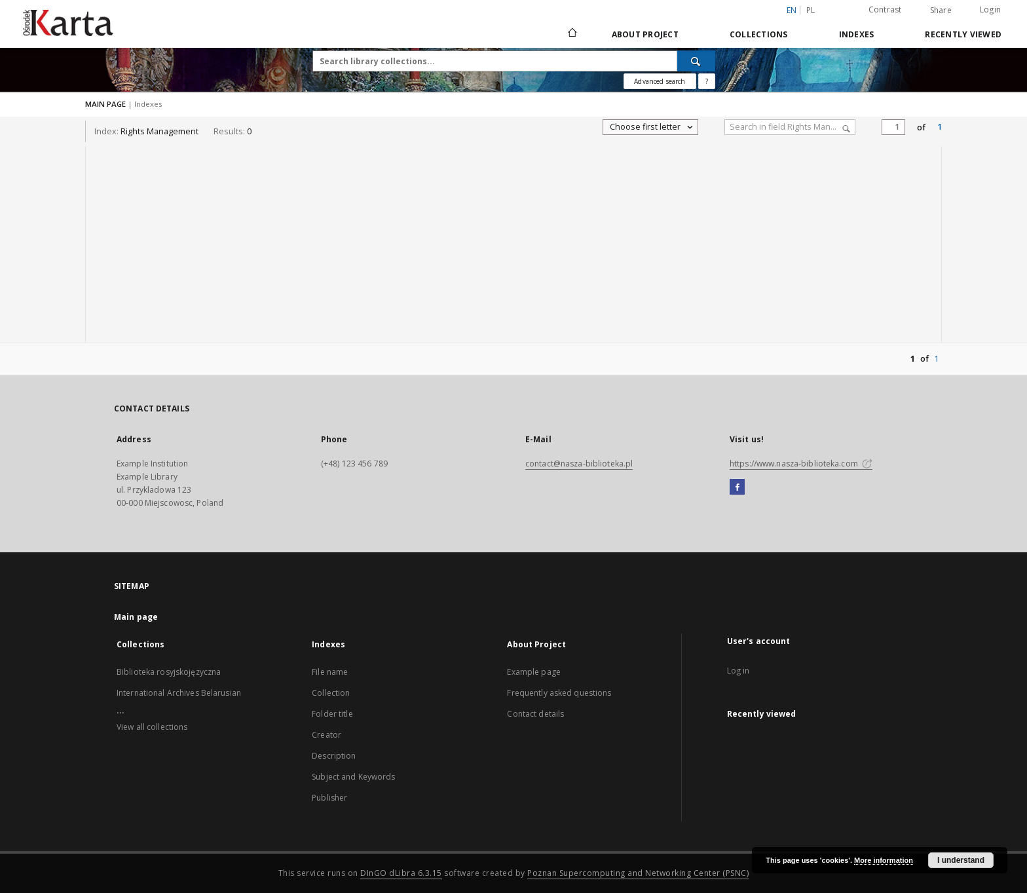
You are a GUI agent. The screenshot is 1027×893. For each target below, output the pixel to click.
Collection (331, 692)
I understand (960, 860)
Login (990, 9)
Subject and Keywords (353, 776)
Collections (759, 34)
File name (330, 671)
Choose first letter (652, 127)
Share (941, 10)
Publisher (329, 797)
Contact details (535, 713)
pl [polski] (810, 10)
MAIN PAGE (105, 104)
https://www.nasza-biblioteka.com (801, 463)
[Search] (696, 60)
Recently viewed (963, 34)
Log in (738, 670)
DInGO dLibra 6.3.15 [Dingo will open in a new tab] (401, 873)
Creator (326, 734)
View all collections (152, 726)
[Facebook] (737, 487)
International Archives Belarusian (179, 692)
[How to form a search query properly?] (706, 81)
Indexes (856, 34)
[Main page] (571, 34)
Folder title (332, 713)
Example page (533, 671)
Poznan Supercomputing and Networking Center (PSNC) (638, 873)
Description (334, 755)
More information (883, 860)
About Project (645, 34)
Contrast (885, 9)
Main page (136, 616)
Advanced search (659, 81)
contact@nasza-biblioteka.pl (579, 463)
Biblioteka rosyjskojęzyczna (169, 671)
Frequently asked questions (559, 692)
